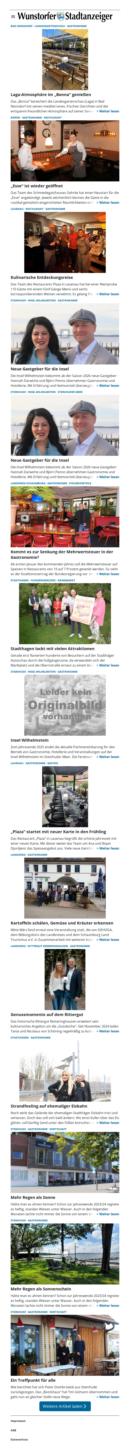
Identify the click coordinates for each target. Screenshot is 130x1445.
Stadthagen (20, 580)
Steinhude (18, 300)
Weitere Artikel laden (65, 1406)
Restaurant (53, 117)
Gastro (52, 763)
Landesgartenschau (50, 26)
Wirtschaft (58, 1129)
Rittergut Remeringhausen (48, 946)
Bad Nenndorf (22, 26)
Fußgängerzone (43, 580)
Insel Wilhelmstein (42, 300)
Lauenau (17, 209)
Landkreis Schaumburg (28, 483)
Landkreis (18, 855)
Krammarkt (66, 580)
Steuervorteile (80, 483)
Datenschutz (19, 1439)
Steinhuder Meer (70, 392)
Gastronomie (77, 26)
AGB (13, 1430)
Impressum (18, 1421)
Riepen (16, 117)
